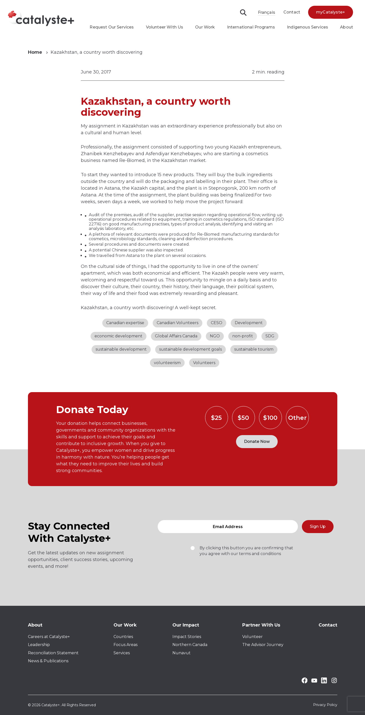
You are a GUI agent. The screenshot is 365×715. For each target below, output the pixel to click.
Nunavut (181, 653)
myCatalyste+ (330, 12)
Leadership (39, 644)
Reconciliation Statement (53, 653)
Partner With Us (261, 625)
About (346, 27)
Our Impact (185, 625)
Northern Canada (189, 644)
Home (35, 52)
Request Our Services (112, 27)
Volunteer (252, 636)
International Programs (251, 27)
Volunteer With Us (164, 27)
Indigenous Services (307, 27)
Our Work (205, 27)
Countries (123, 636)
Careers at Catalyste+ (49, 636)
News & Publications (48, 661)
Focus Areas (125, 644)
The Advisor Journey (262, 644)
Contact (291, 12)
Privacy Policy (325, 705)
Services (122, 653)
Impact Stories (186, 636)
